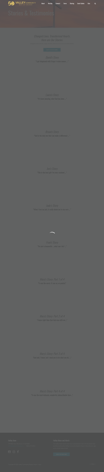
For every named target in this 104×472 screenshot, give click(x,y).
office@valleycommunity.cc (16, 446)
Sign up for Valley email (61, 454)
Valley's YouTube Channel (52, 50)
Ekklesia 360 (92, 464)
